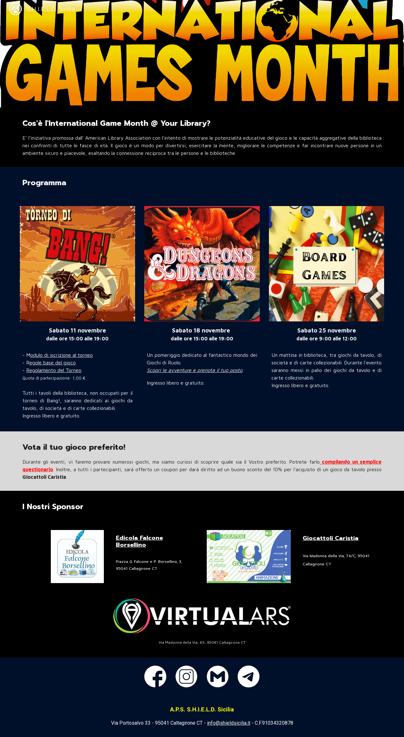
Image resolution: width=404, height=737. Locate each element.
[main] (202, 137)
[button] (396, 8)
